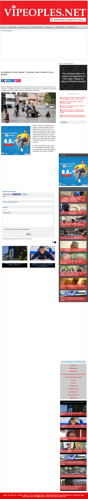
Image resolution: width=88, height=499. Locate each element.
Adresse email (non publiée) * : (11, 202)
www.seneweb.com (73, 395)
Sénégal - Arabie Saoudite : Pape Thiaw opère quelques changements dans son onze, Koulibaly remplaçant (73, 274)
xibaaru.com (73, 397)
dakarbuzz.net (73, 368)
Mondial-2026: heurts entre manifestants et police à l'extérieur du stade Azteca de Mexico (72, 117)
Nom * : (5, 196)
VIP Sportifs (12, 27)
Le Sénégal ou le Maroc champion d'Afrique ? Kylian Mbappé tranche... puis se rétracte (42, 265)
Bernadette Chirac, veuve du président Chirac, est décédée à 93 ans (71, 212)
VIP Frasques (49, 27)
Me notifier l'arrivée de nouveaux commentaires (17, 229)
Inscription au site (50, 496)
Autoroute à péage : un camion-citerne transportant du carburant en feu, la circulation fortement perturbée (71, 488)
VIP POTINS (60, 27)
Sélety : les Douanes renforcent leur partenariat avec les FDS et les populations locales (72, 225)
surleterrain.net (73, 392)
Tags (56, 496)
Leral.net (73, 383)
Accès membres (26, 496)
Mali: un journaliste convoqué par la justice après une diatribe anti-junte (73, 250)
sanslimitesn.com (73, 389)
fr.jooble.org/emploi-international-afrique (73, 374)
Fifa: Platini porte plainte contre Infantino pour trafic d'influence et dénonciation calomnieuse (72, 262)
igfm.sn (73, 380)
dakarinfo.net (73, 371)
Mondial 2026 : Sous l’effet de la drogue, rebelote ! (15, 264)
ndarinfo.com (73, 386)
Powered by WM (62, 496)
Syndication (42, 496)
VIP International (6, 30)
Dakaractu (73, 365)
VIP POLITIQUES (37, 27)
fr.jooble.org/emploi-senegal (73, 377)
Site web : (5, 207)
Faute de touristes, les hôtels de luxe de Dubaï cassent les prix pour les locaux (72, 237)
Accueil (3, 27)
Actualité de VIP (23, 27)
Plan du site (33, 496)
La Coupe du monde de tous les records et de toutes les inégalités (72, 107)
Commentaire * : (7, 212)
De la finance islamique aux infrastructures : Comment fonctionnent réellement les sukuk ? (73, 287)
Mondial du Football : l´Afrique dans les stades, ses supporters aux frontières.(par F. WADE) (72, 113)
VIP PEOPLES (71, 27)
